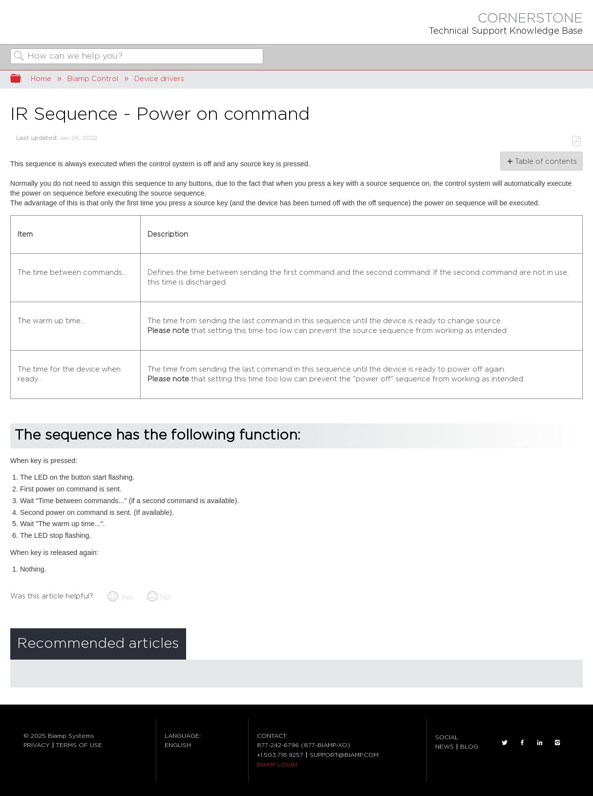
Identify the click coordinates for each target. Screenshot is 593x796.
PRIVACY (36, 745)
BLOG (469, 747)
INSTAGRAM (557, 742)
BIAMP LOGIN (277, 765)
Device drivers (159, 79)
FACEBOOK (522, 742)
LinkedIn (540, 742)
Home (41, 79)
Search (19, 57)
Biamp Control (92, 79)
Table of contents (545, 161)
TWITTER (505, 742)
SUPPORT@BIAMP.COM (344, 755)
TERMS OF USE (79, 745)
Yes (127, 597)
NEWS (444, 747)
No (165, 597)
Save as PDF (576, 141)
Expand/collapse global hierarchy (22, 79)
